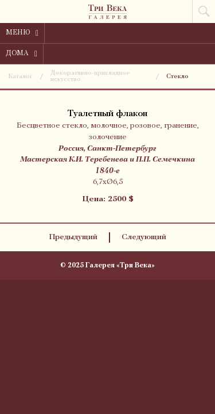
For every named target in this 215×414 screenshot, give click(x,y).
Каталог (21, 77)
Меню (22, 33)
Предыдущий (73, 237)
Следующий (144, 237)
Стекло (177, 77)
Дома (21, 54)
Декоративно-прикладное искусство (90, 76)
